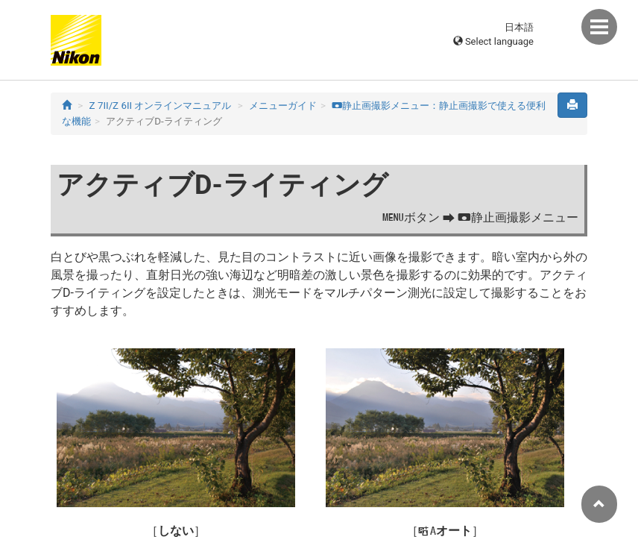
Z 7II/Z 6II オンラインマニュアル (160, 105)
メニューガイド (283, 105)
